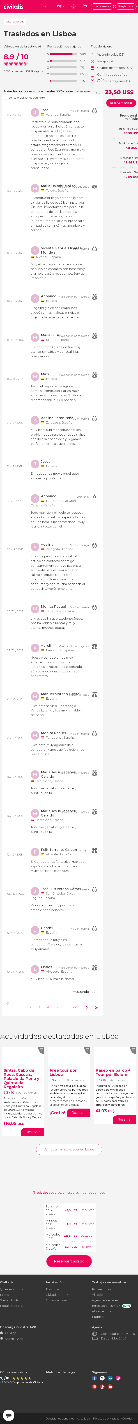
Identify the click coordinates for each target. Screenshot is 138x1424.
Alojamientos (101, 1311)
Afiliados (98, 1294)
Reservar (87, 1210)
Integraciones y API (106, 1305)
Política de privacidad (106, 1418)
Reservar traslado (121, 102)
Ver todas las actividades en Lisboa (69, 1149)
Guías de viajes (57, 1300)
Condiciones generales (59, 1418)
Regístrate (126, 6)
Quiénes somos (11, 1289)
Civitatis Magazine (59, 1294)
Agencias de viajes (105, 1300)
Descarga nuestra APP (18, 1327)
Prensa (5, 1294)
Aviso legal (83, 1418)
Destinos (52, 1289)
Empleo (98, 1317)
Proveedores (101, 1289)
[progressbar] (63, 54)
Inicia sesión (102, 6)
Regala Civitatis (11, 1305)
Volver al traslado (14, 21)
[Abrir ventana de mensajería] (8, 1415)
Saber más (82, 91)
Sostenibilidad (10, 1300)
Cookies (127, 1418)
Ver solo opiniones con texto (27, 97)
